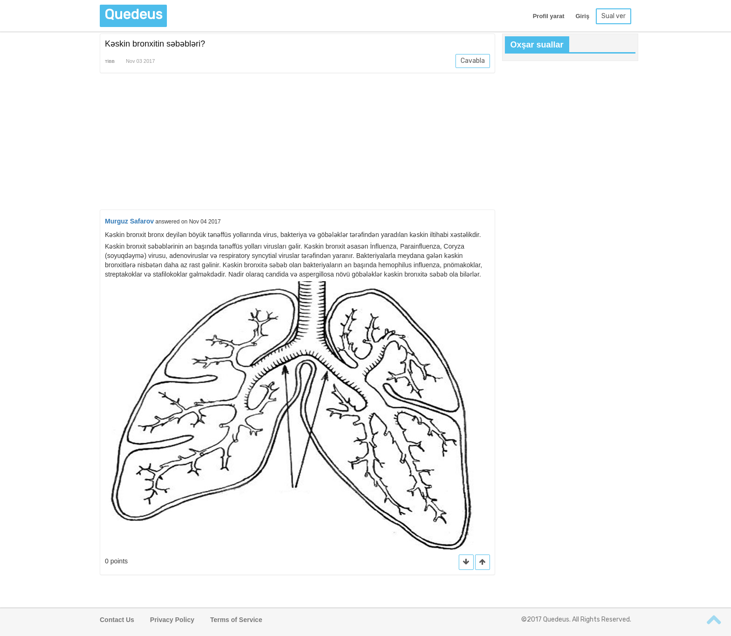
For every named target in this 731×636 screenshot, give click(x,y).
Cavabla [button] (473, 61)
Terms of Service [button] (236, 619)
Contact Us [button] (117, 619)
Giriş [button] (582, 16)
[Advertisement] (297, 143)
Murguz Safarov (129, 221)
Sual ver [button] (613, 16)
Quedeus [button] (133, 14)
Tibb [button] (110, 61)
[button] (482, 562)
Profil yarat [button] (549, 16)
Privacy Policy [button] (172, 619)
